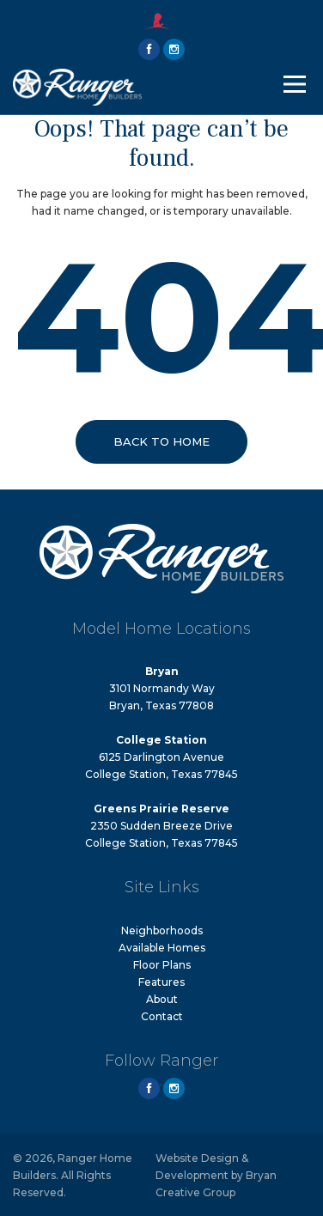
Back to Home (161, 441)
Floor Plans (162, 964)
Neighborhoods (162, 930)
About (162, 999)
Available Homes (162, 947)
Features (161, 982)
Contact (162, 1016)
